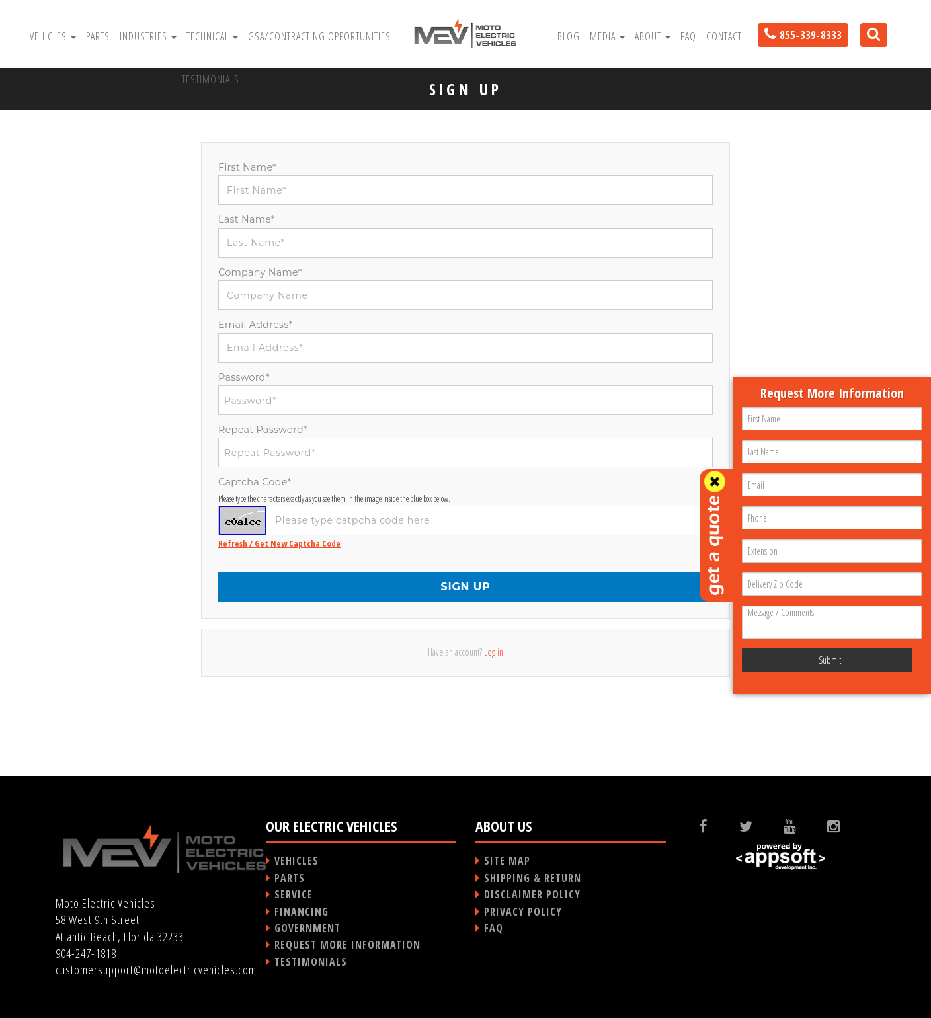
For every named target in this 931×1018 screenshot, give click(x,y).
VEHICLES (296, 860)
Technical (212, 36)
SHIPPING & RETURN (532, 878)
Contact (724, 36)
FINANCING (301, 911)
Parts (98, 36)
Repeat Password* (262, 429)
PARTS (289, 878)
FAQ (688, 36)
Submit (830, 660)
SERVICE (293, 894)
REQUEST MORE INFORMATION (347, 944)
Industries (148, 36)
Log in (493, 652)
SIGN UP (465, 586)
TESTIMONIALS (310, 962)
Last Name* (246, 219)
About (652, 36)
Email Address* (255, 324)
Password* (244, 377)
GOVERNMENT (307, 928)
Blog (568, 36)
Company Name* (260, 272)
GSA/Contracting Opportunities (319, 36)
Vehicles (53, 36)
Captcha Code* (254, 482)
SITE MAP (507, 860)
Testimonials (210, 79)
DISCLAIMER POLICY (532, 894)
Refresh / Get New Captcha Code (279, 543)
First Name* (247, 167)
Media (607, 36)
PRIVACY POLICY (523, 911)
